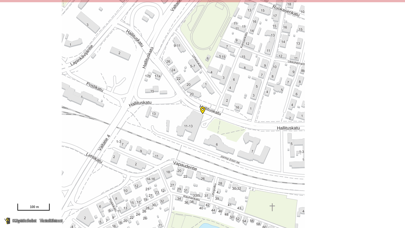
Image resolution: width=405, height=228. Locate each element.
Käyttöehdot (24, 220)
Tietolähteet (51, 220)
